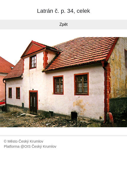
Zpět (63, 24)
